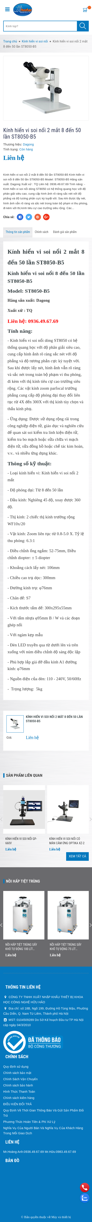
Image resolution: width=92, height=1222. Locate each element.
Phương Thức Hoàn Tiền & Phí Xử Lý (29, 1122)
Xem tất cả (77, 856)
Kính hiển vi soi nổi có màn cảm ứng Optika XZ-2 (67, 841)
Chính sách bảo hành (18, 1085)
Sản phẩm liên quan (24, 775)
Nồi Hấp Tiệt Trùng (23, 881)
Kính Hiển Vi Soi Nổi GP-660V (21, 841)
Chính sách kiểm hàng (18, 1098)
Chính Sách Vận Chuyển (20, 1079)
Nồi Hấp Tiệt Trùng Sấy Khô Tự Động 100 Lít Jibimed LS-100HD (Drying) (23, 947)
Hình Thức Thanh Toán (19, 1091)
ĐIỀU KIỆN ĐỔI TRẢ (17, 1104)
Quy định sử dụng (15, 1066)
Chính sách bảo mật (17, 1073)
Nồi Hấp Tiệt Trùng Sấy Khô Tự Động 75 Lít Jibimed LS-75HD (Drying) (66, 947)
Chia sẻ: (8, 217)
